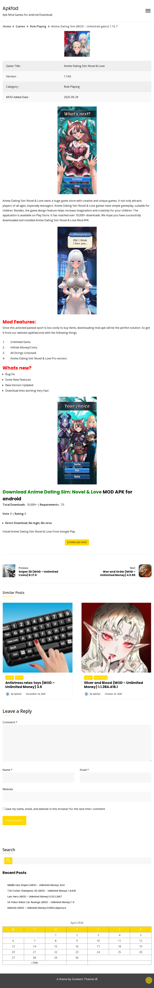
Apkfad (10, 8)
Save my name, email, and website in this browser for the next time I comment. (55, 809)
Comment (10, 722)
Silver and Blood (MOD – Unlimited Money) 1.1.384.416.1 (113, 684)
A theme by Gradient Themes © (77, 979)
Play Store (42, 215)
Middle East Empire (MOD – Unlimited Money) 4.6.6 (36, 885)
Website (8, 789)
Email (84, 770)
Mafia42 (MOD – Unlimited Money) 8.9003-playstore (36, 907)
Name (7, 770)
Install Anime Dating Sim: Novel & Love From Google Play (39, 531)
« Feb (34, 963)
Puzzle (19, 677)
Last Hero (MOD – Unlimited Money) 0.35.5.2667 (34, 896)
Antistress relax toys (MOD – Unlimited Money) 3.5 (30, 684)
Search (9, 849)
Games (9, 677)
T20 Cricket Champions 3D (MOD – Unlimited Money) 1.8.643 (41, 890)
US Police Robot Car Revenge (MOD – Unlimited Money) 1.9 (40, 902)
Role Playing (72, 87)
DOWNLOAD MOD (77, 542)
